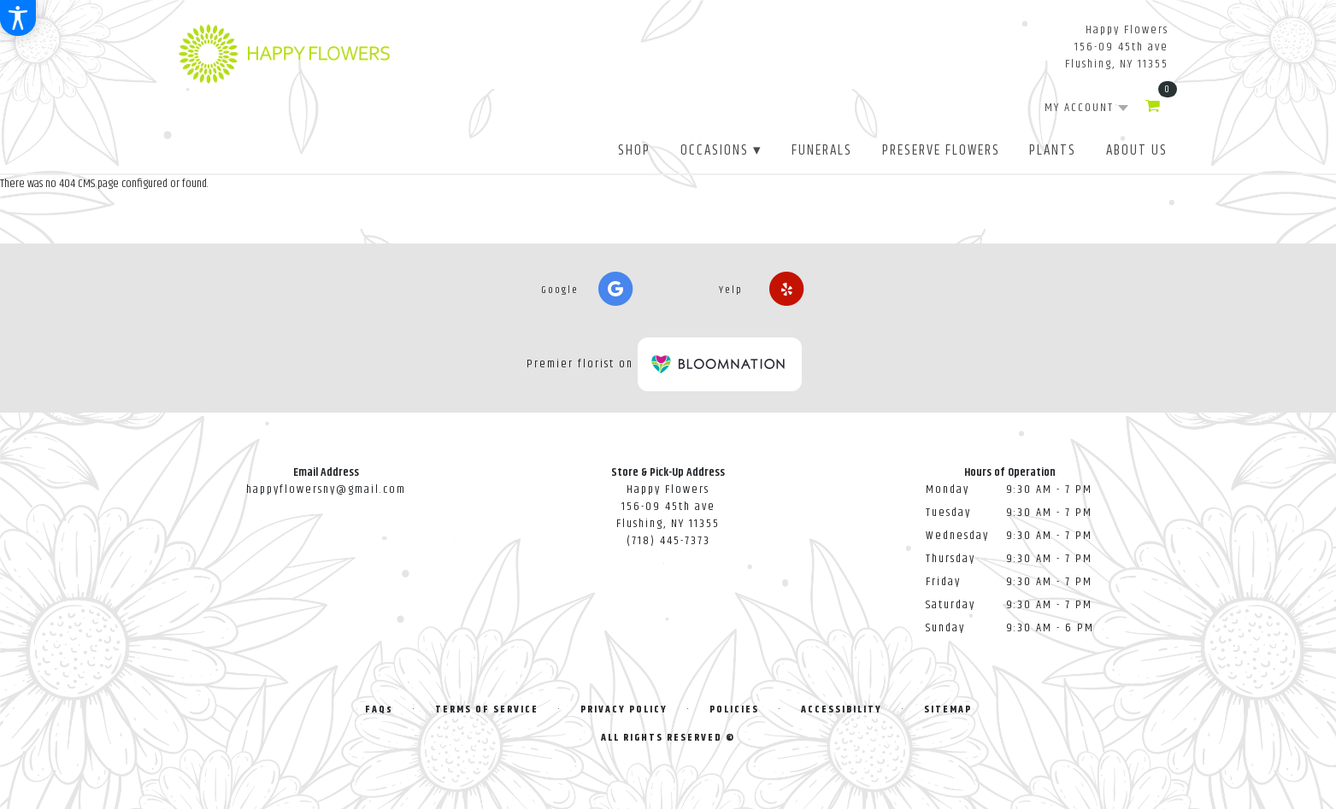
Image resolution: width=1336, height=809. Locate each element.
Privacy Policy (624, 709)
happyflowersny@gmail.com (326, 489)
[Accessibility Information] (18, 18)
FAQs (379, 709)
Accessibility (841, 709)
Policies (734, 709)
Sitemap (948, 709)
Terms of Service (487, 709)
